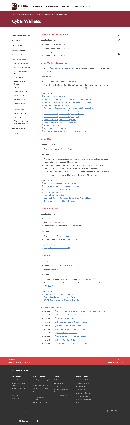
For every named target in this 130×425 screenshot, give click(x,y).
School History (16, 380)
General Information (81, 6)
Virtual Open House (60, 380)
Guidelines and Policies (21, 50)
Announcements (59, 383)
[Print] (118, 35)
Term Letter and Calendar (22, 67)
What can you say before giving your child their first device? (66, 131)
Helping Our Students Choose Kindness (72, 322)
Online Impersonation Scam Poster (57, 105)
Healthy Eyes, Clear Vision (54, 195)
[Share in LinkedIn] (118, 53)
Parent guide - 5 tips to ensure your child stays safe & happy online (68, 108)
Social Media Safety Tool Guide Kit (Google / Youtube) (64, 114)
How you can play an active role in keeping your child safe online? (68, 102)
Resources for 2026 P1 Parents (21, 104)
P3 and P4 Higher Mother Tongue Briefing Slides (22, 122)
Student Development (40, 385)
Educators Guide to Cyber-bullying (57, 189)
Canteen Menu (18, 117)
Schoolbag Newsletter (21, 113)
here (73, 81)
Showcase (57, 386)
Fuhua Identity (37, 6)
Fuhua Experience (52, 6)
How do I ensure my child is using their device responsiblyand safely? (69, 99)
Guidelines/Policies (82, 390)
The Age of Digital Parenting (54, 125)
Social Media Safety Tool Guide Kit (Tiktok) (60, 120)
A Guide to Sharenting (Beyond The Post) (59, 294)
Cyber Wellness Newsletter (62, 68)
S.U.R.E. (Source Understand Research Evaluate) (61, 300)
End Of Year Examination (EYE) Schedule (21, 72)
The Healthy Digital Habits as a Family (72, 343)
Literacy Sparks (18, 77)
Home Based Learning (40, 402)
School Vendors (21, 45)
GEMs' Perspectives (61, 395)
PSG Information (19, 95)
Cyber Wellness (19, 109)
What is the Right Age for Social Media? (72, 336)
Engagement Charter (18, 40)
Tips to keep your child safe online (56, 128)
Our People (15, 395)
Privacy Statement (47, 411)
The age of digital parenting (67, 318)
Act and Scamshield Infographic (55, 96)
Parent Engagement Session (20, 83)
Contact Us (15, 133)
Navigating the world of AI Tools (69, 326)
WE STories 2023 (19, 99)
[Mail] (118, 43)
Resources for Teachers (19, 55)
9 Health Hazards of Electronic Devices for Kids (62, 183)
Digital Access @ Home (21, 92)
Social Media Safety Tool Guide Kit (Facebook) (61, 111)
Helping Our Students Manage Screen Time (73, 329)
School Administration (21, 35)
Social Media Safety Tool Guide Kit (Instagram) (61, 117)
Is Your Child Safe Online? (66, 340)
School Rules (16, 398)
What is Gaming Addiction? (67, 333)
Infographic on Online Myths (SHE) (57, 248)
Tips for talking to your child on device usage (60, 201)
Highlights (65, 6)
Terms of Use (58, 411)
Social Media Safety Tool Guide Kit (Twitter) (60, 122)
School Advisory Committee (21, 392)
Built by (41, 421)
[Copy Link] (118, 40)
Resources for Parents (21, 59)
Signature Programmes (40, 388)
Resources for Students (21, 128)
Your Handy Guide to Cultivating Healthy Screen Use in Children (68, 198)
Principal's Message (18, 388)
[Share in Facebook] (118, 48)
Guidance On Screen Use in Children (57, 192)
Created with (21, 421)
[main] (65, 188)
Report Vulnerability (34, 411)
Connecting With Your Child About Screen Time (62, 186)
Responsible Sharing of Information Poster (60, 297)
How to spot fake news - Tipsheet (69, 315)
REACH (22, 411)
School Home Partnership (22, 88)
